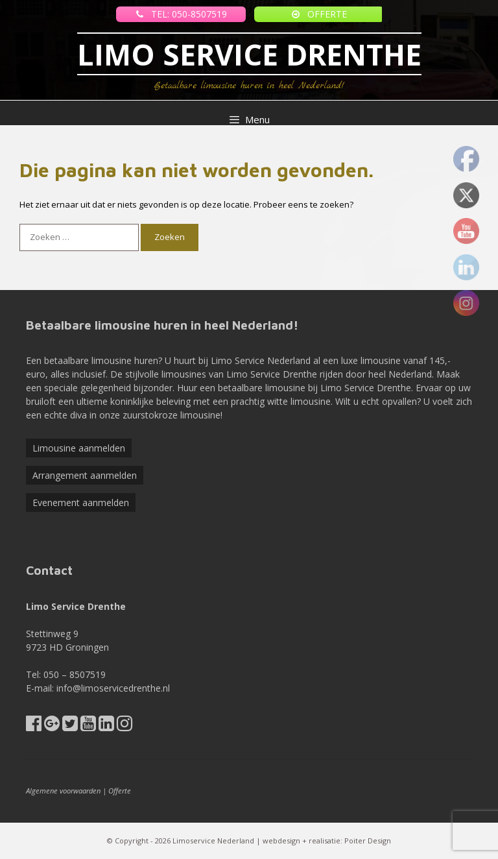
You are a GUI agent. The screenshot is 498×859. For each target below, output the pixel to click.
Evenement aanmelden (80, 502)
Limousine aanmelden (78, 448)
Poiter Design (367, 840)
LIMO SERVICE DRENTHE (249, 54)
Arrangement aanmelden (84, 475)
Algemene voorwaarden (63, 790)
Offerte (119, 790)
